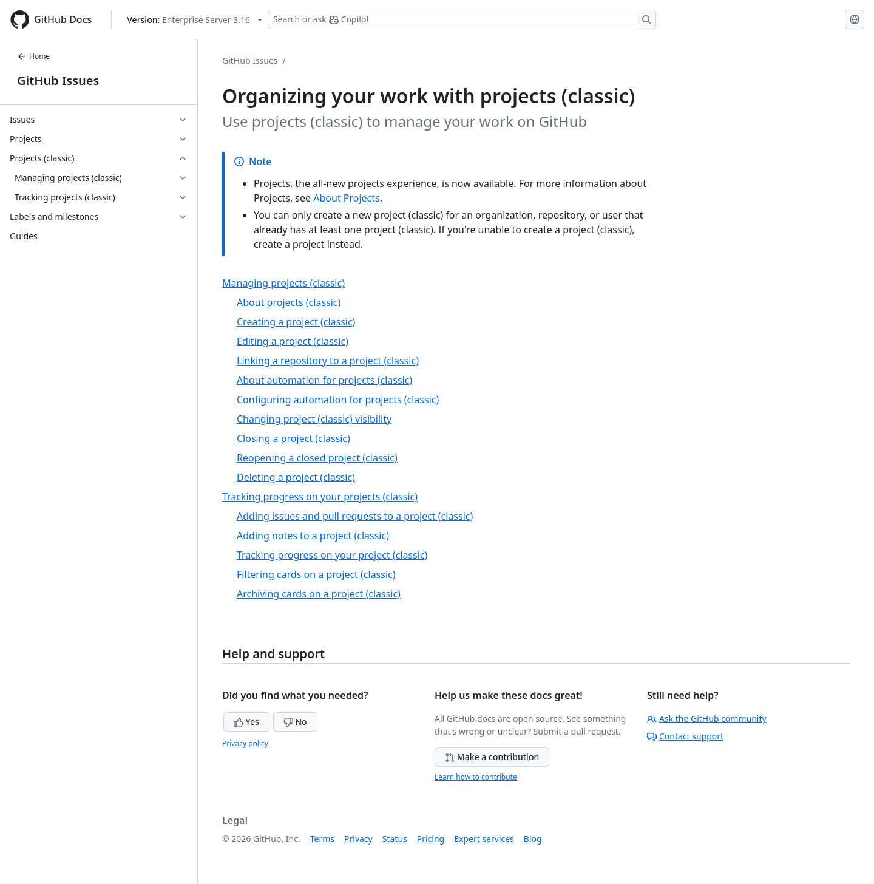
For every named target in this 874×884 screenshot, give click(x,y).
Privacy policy (245, 743)
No (295, 721)
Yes (246, 721)
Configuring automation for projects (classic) (338, 399)
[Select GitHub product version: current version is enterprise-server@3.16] (194, 19)
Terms (322, 839)
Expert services (484, 839)
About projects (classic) (288, 302)
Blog (533, 839)
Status (394, 839)
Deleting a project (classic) (296, 477)
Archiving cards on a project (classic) (319, 593)
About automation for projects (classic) (324, 380)
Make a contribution (492, 757)
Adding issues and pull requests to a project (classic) (355, 516)
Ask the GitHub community (707, 718)
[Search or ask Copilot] (462, 19)
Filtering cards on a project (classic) (316, 574)
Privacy (358, 839)
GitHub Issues (58, 80)
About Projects (346, 198)
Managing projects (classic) (283, 283)
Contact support (685, 736)
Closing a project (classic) (293, 438)
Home (33, 56)
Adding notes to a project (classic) (313, 535)
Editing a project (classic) (292, 341)
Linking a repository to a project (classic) (328, 360)
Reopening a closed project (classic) (317, 457)
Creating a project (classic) (296, 321)
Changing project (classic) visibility (314, 419)
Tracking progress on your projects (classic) (320, 496)
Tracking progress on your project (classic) (332, 555)
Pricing (430, 839)
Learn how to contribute (476, 777)
